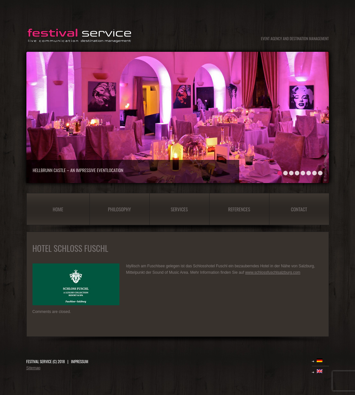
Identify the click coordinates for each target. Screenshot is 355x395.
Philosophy (119, 209)
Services (179, 209)
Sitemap (33, 368)
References (239, 209)
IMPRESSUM (79, 361)
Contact (299, 209)
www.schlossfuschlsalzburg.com (272, 272)
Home (58, 209)
